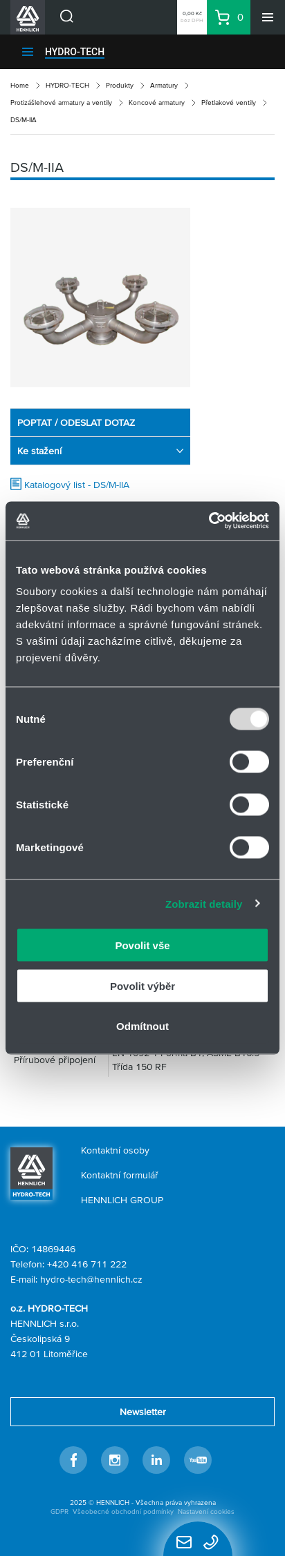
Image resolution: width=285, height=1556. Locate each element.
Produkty (120, 85)
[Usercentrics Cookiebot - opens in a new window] (208, 521)
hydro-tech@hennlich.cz (91, 1279)
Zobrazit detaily (204, 903)
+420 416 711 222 (87, 1264)
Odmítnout (142, 1026)
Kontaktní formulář (119, 1174)
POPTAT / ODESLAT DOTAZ (76, 422)
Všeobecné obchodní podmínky (123, 1511)
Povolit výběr (142, 985)
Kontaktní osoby (115, 1150)
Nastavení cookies (206, 1511)
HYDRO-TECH (74, 51)
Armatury (164, 85)
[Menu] (267, 17)
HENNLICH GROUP (122, 1199)
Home (19, 85)
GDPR (59, 1511)
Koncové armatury (157, 102)
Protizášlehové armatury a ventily (61, 102)
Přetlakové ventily (228, 102)
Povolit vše (142, 945)
